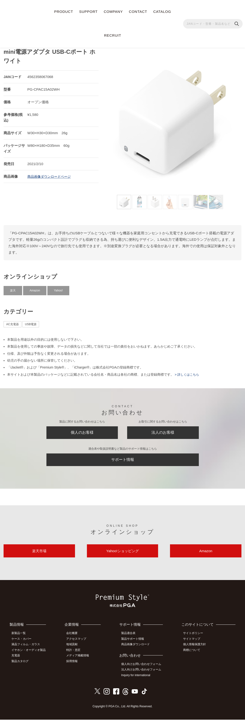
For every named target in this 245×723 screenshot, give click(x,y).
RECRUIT (112, 35)
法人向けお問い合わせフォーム (143, 673)
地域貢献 (74, 649)
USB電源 (31, 322)
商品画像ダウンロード (137, 649)
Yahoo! (58, 288)
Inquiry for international (137, 679)
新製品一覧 (20, 638)
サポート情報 (122, 461)
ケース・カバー (23, 644)
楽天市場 (39, 555)
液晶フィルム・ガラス (27, 649)
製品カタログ (21, 665)
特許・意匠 (76, 654)
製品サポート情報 (134, 644)
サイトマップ (193, 644)
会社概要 (74, 638)
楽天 (13, 288)
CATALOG (162, 12)
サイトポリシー (195, 638)
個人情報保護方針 (196, 649)
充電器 (17, 659)
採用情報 (74, 665)
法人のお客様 (163, 431)
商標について (193, 654)
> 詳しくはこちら (187, 372)
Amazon (35, 288)
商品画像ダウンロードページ (50, 174)
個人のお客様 (82, 431)
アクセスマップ (79, 644)
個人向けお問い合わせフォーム (143, 668)
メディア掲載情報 (80, 659)
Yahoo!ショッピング (122, 555)
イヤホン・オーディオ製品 (30, 654)
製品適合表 (130, 638)
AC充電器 (12, 322)
